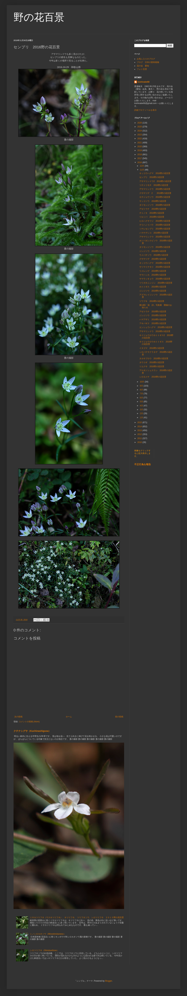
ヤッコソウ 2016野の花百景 (152, 201)
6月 (142, 398)
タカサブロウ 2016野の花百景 (153, 358)
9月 (142, 386)
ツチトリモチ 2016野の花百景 (153, 185)
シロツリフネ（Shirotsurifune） (44, 950)
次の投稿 (18, 716)
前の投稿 (119, 716)
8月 (142, 390)
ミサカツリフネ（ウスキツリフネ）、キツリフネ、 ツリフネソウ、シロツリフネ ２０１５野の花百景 (77, 917)
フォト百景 (142, 69)
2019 (140, 150)
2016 (140, 162)
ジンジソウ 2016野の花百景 (152, 251)
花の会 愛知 (143, 66)
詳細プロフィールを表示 (145, 110)
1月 (142, 417)
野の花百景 (39, 17)
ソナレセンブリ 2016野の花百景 (154, 229)
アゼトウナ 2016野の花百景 (152, 209)
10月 (142, 382)
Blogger (108, 981)
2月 (142, 413)
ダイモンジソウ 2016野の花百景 (154, 205)
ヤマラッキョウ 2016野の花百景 (154, 279)
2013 (140, 430)
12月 (142, 166)
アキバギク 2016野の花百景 (152, 323)
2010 (140, 442)
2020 (140, 146)
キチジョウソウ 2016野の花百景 (154, 197)
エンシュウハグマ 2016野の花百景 (155, 327)
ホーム (69, 716)
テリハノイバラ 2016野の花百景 (154, 225)
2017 (140, 158)
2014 (140, 426)
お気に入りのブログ (146, 59)
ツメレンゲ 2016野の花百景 (152, 271)
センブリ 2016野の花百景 (151, 177)
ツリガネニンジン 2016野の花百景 (155, 283)
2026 (140, 123)
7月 (142, 393)
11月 (142, 170)
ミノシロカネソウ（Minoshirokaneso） (48, 934)
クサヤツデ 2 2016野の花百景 (155, 193)
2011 (140, 438)
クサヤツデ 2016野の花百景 (152, 259)
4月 (142, 405)
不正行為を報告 (142, 464)
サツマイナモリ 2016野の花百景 (154, 267)
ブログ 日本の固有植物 (148, 62)
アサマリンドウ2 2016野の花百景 (155, 181)
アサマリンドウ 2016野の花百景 (154, 189)
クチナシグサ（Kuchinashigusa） (32, 731)
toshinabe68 (143, 82)
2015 (140, 422)
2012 (140, 434)
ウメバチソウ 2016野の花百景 (153, 255)
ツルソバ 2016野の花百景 (151, 217)
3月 (142, 409)
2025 (140, 126)
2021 (140, 142)
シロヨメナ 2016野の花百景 (152, 377)
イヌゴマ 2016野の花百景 (151, 348)
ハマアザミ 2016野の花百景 (152, 319)
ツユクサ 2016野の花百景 (151, 366)
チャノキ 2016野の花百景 (151, 213)
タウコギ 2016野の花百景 (151, 362)
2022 (140, 138)
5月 (142, 401)
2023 (140, 134)
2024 (140, 131)
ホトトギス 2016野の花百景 (152, 287)
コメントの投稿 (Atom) (29, 721)
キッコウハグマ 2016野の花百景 (154, 173)
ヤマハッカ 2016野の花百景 (152, 275)
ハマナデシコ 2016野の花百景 (153, 233)
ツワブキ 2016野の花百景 (151, 301)
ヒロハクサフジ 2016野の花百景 (154, 221)
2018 (140, 154)
